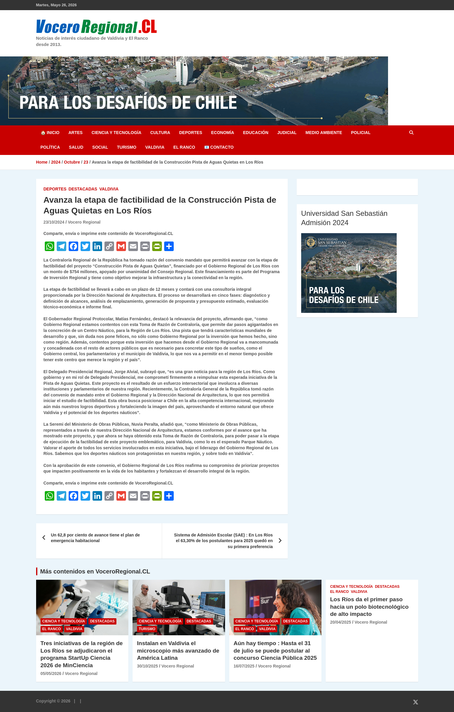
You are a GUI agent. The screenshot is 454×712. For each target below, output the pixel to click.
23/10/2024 (54, 222)
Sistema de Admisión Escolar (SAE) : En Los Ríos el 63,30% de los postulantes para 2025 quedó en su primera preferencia (223, 541)
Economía (222, 132)
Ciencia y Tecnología (116, 132)
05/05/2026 (51, 673)
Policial (360, 132)
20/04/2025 (340, 622)
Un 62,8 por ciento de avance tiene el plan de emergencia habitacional (95, 538)
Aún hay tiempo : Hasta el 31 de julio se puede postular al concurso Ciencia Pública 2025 (275, 650)
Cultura (160, 132)
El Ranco (184, 147)
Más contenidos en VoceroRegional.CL (95, 571)
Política (50, 147)
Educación (255, 132)
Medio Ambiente (324, 132)
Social (100, 147)
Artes (75, 132)
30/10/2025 (147, 666)
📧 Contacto (219, 147)
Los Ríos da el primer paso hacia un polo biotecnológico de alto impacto (369, 606)
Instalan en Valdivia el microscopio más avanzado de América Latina (178, 650)
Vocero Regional (84, 222)
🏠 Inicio (50, 132)
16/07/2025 (244, 666)
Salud (76, 147)
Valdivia (154, 147)
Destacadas (83, 189)
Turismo (126, 147)
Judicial (287, 132)
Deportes (190, 132)
